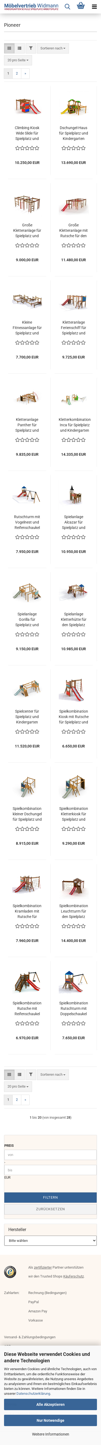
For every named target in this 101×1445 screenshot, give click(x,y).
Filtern (50, 1197)
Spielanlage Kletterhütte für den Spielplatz (73, 619)
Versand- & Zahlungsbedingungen (29, 1337)
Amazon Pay (37, 1311)
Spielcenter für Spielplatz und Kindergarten (27, 716)
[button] (9, 48)
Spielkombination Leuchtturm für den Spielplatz (73, 911)
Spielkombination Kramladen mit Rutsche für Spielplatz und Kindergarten (27, 911)
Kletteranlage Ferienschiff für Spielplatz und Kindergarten (73, 328)
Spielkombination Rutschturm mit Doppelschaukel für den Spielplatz (73, 1009)
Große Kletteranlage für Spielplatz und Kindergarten (27, 231)
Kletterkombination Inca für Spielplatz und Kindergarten (75, 425)
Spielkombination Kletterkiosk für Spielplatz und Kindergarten (73, 814)
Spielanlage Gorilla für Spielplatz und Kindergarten (27, 620)
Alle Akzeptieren (50, 1404)
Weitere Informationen (50, 1434)
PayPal (33, 1302)
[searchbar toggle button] (67, 7)
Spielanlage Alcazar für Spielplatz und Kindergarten (73, 522)
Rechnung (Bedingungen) (47, 1293)
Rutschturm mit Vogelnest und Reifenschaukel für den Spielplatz (27, 522)
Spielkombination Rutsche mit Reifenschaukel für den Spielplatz (27, 1009)
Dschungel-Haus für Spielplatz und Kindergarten (73, 133)
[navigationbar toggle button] (94, 7)
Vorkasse (35, 1320)
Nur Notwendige (50, 1420)
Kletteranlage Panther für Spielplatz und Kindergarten (27, 425)
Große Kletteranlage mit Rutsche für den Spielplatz (73, 231)
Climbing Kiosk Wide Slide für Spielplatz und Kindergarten (27, 133)
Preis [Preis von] (9, 1146)
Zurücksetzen (50, 1209)
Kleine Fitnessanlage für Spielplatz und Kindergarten (27, 328)
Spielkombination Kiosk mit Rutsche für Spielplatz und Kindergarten (74, 717)
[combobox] (53, 48)
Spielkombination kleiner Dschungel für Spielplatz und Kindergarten (27, 814)
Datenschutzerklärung (33, 1394)
